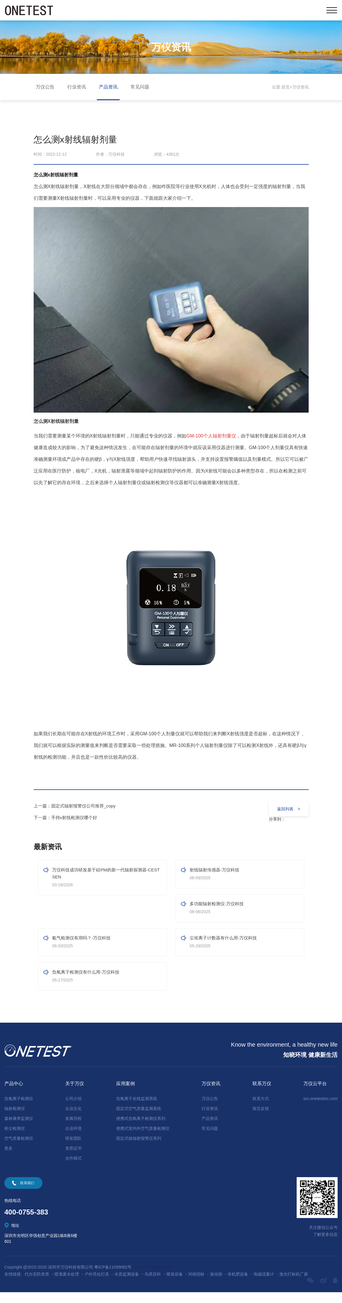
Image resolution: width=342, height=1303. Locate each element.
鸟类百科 (153, 1285)
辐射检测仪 (14, 1119)
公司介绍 (73, 1109)
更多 (8, 1159)
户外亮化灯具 (97, 1285)
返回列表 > (286, 809)
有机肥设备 (238, 1285)
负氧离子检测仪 (18, 1109)
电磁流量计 (264, 1285)
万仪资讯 (300, 87)
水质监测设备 (126, 1285)
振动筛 (216, 1285)
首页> (286, 87)
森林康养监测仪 (18, 1129)
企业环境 (73, 1139)
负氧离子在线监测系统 (136, 1109)
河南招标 (196, 1285)
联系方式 (260, 1109)
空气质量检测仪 (18, 1149)
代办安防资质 (37, 1285)
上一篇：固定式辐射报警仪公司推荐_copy (77, 805)
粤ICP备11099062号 (113, 1278)
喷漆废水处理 (66, 1285)
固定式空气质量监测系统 (138, 1119)
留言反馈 (260, 1119)
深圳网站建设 (162, 1278)
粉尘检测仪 (14, 1139)
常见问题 (139, 86)
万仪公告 (45, 86)
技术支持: (141, 1278)
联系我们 (27, 1194)
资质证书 (73, 1159)
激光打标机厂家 (293, 1285)
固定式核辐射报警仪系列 (138, 1149)
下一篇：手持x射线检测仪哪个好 (68, 817)
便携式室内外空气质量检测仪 (142, 1139)
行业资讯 (76, 86)
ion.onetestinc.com (320, 1109)
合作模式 (73, 1169)
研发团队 (73, 1149)
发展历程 (73, 1129)
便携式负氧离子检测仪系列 (140, 1129)
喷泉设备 (174, 1285)
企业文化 (73, 1119)
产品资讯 (108, 86)
